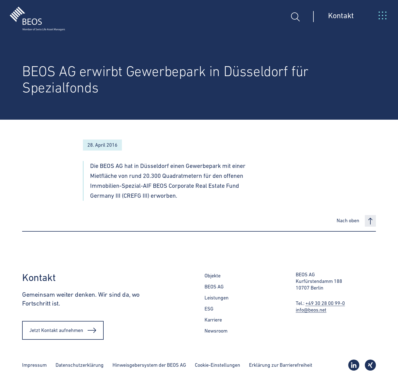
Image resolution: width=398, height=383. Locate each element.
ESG (209, 309)
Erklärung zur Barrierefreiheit (280, 365)
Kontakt (341, 15)
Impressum (34, 365)
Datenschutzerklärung (80, 365)
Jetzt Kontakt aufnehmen (62, 330)
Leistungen (217, 298)
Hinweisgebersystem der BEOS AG (149, 365)
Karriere (213, 320)
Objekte (213, 275)
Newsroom (216, 331)
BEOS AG (214, 287)
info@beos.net (311, 310)
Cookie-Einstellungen (217, 365)
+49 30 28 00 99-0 (325, 303)
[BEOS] (32, 15)
